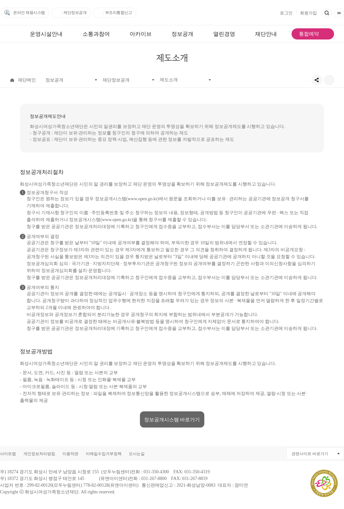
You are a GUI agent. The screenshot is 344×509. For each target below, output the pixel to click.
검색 (327, 13)
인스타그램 (265, 453)
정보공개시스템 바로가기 (172, 419)
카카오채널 (243, 453)
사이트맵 (8, 454)
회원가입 (308, 13)
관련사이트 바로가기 (310, 454)
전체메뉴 (339, 13)
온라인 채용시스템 (29, 12)
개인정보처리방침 (39, 454)
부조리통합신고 (118, 12)
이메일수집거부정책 (104, 454)
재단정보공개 (74, 12)
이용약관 (70, 454)
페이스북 (232, 453)
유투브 (254, 453)
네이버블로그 (277, 453)
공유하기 (316, 80)
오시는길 (137, 454)
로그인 (286, 13)
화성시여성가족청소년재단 (172, 12)
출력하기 (329, 80)
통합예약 (309, 34)
